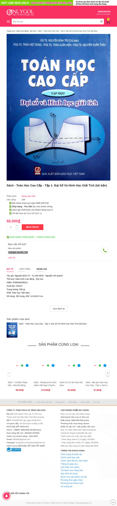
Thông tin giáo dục (69, 464)
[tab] (10, 269)
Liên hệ (11, 257)
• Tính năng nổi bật (43, 402)
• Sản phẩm (85, 402)
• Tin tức (96, 402)
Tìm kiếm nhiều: (25, 402)
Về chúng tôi (66, 486)
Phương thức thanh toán (72, 483)
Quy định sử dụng (69, 473)
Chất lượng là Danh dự (71, 454)
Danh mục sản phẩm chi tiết (74, 477)
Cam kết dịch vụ (34, 213)
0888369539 (104, 11)
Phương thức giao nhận (72, 480)
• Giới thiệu (72, 402)
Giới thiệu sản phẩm (70, 467)
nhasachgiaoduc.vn (83, 503)
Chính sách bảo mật (70, 457)
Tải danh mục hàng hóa (72, 470)
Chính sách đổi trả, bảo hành (74, 461)
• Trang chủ (60, 402)
